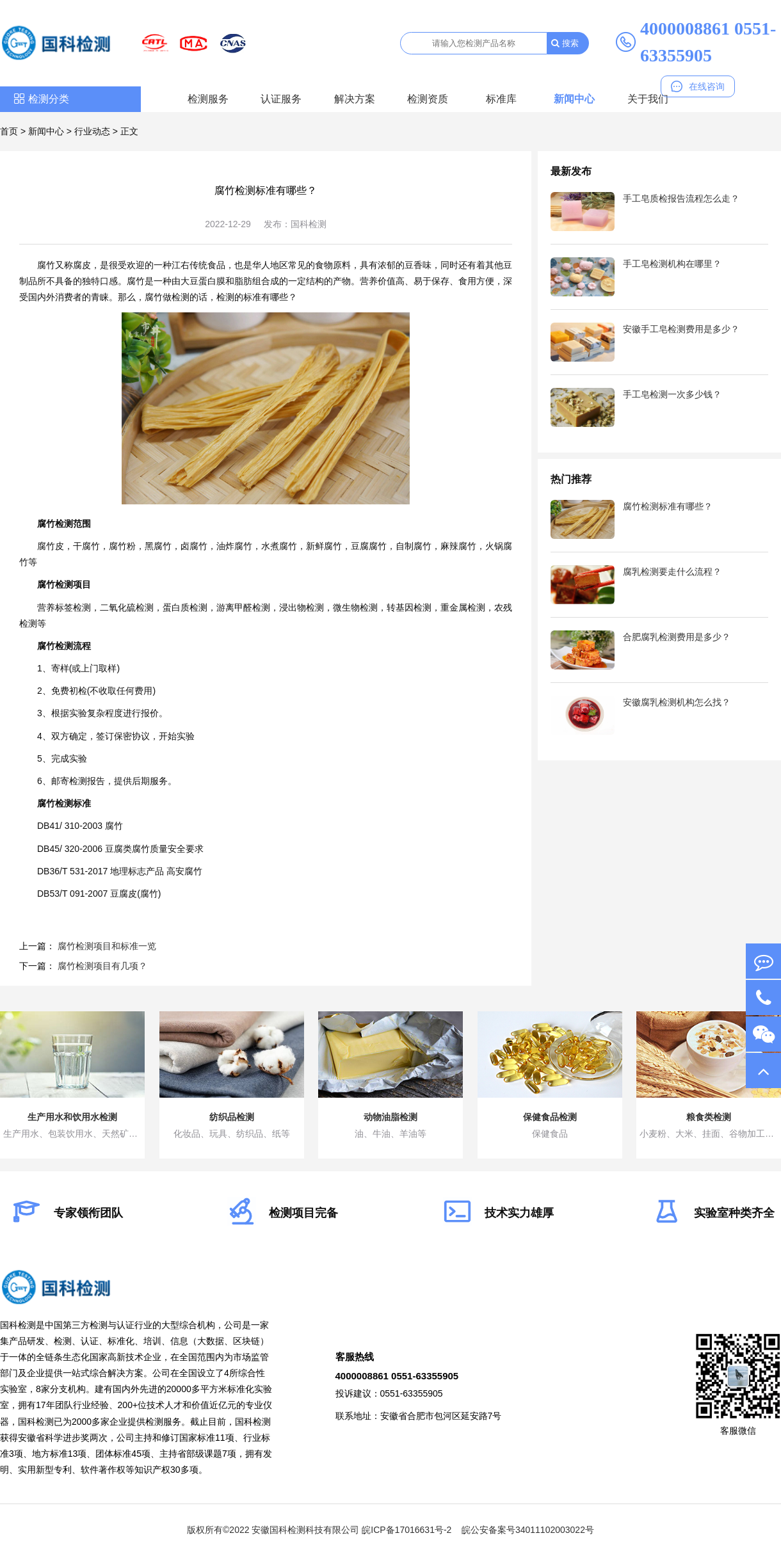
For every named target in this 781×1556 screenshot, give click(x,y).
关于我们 (647, 98)
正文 (129, 131)
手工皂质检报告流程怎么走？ (681, 198)
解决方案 (354, 98)
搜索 (565, 43)
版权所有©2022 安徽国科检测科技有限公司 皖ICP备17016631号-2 (319, 1530)
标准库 (501, 98)
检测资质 (427, 98)
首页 (9, 131)
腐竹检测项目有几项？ (102, 966)
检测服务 (208, 98)
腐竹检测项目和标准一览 (107, 946)
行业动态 (92, 131)
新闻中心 (574, 98)
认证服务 (281, 98)
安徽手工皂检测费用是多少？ (681, 329)
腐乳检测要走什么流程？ (672, 571)
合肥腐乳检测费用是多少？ (676, 637)
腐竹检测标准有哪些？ (668, 506)
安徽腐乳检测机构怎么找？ (676, 702)
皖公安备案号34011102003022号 (528, 1530)
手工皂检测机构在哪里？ (672, 264)
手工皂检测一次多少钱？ (672, 394)
